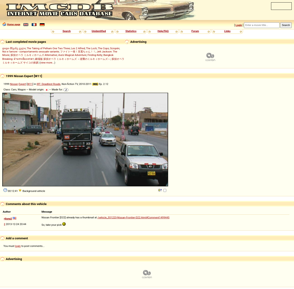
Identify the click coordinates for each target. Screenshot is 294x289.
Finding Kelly (95, 55)
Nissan (14, 84)
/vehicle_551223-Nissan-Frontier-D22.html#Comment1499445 (133, 217)
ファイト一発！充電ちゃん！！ (78, 51)
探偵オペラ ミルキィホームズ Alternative (34, 55)
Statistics (130, 31)
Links (227, 31)
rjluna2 (8, 218)
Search (66, 31)
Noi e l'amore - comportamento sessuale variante (30, 51)
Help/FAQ (163, 31)
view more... (47, 62)
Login (238, 25)
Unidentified (99, 31)
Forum (195, 31)
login (18, 246)
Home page (13, 24)
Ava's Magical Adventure (72, 55)
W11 (30, 84)
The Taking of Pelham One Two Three (48, 48)
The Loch (91, 48)
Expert (22, 84)
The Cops (103, 48)
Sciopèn (114, 48)
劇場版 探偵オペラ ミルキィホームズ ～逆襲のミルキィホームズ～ (72, 59)
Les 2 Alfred (78, 48)
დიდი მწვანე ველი (14, 48)
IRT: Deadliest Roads (49, 84)
